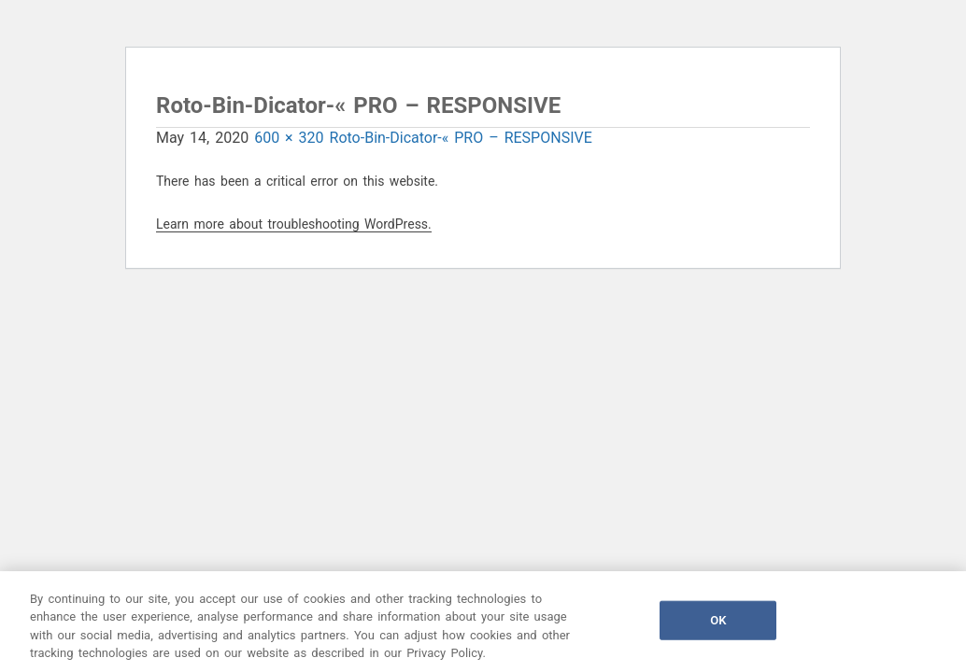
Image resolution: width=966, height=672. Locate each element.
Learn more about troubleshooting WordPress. (294, 224)
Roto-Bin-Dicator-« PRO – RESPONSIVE (461, 138)
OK (718, 620)
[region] (483, 621)
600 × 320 (288, 138)
